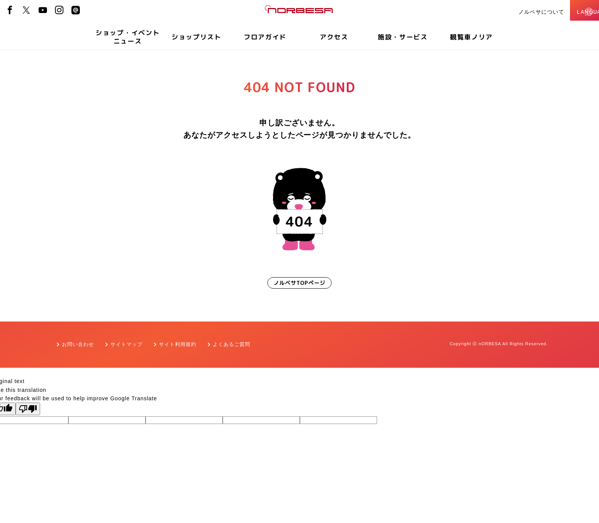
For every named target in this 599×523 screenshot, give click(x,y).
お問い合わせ (78, 344)
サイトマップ (126, 344)
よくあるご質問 (231, 344)
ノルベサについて (513, 12)
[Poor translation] (28, 409)
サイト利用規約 (177, 344)
